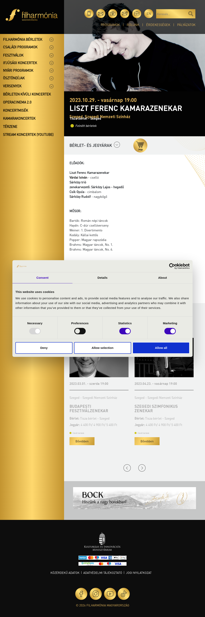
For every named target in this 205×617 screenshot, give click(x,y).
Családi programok (20, 47)
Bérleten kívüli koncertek (27, 94)
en (149, 13)
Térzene (10, 126)
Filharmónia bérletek (22, 39)
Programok (110, 25)
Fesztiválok (13, 55)
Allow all (161, 347)
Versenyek (12, 86)
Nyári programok (18, 70)
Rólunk (133, 25)
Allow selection (102, 347)
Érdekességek (158, 25)
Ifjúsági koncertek (20, 63)
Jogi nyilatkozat (139, 573)
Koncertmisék (15, 110)
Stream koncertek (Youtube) (28, 134)
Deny (44, 347)
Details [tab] (102, 277)
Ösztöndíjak (14, 78)
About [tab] (162, 277)
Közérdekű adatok (64, 573)
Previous (127, 468)
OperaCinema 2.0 (17, 102)
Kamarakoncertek (19, 118)
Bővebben (94, 441)
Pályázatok (186, 25)
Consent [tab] (42, 277)
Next (142, 468)
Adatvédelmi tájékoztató (102, 573)
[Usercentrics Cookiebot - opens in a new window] (172, 266)
